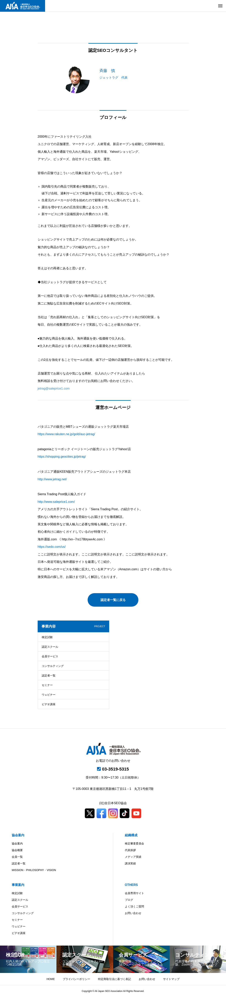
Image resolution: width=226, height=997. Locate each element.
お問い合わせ (133, 913)
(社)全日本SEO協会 (113, 803)
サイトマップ (171, 979)
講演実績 (130, 863)
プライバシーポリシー (76, 979)
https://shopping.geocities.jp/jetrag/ (62, 456)
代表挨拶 (130, 850)
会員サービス (50, 656)
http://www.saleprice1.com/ (56, 501)
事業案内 (18, 885)
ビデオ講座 (48, 704)
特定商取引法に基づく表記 (114, 979)
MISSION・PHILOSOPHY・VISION (34, 870)
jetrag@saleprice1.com (54, 388)
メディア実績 (133, 856)
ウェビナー (48, 694)
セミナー (47, 685)
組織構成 (131, 835)
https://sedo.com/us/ (52, 546)
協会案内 (18, 835)
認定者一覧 (48, 675)
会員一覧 (17, 856)
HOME (51, 979)
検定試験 (47, 637)
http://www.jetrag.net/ (52, 479)
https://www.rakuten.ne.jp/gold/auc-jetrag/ (66, 434)
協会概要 (17, 850)
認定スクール (50, 646)
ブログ (129, 899)
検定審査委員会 (134, 843)
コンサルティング (53, 665)
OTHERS (131, 885)
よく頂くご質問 (134, 906)
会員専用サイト (134, 893)
